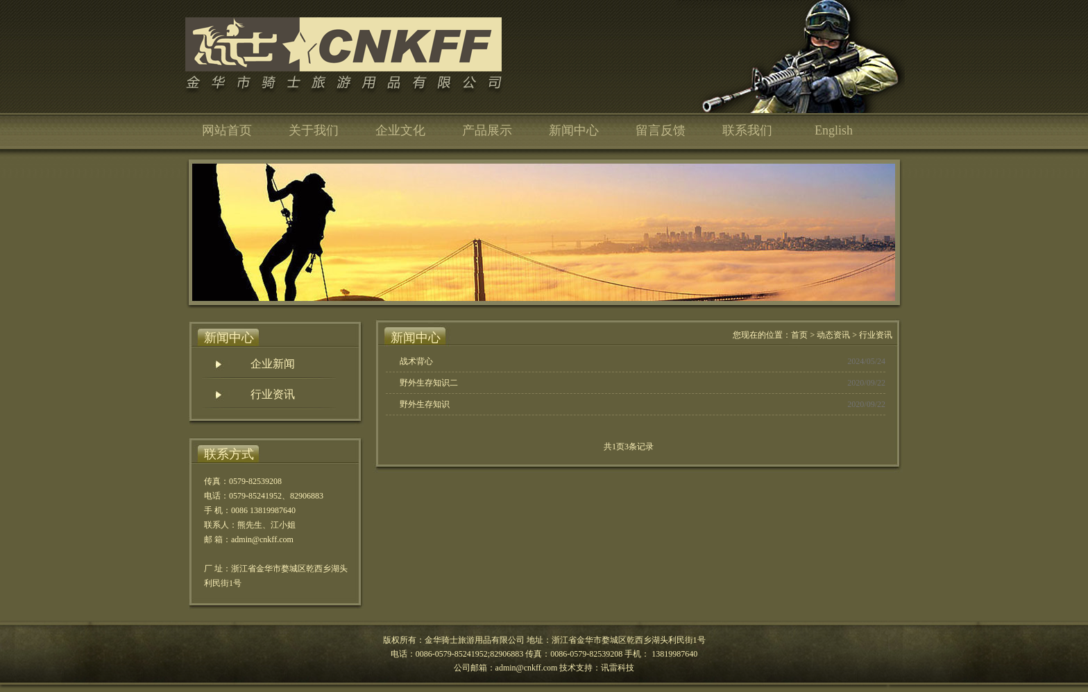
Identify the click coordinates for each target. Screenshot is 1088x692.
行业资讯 (272, 394)
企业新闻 (272, 364)
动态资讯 (833, 335)
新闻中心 (574, 130)
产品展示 (487, 130)
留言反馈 (661, 130)
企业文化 (400, 130)
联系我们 (747, 130)
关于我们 (314, 130)
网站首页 (227, 130)
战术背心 (416, 361)
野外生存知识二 (429, 383)
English (834, 130)
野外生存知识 (425, 404)
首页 (799, 335)
